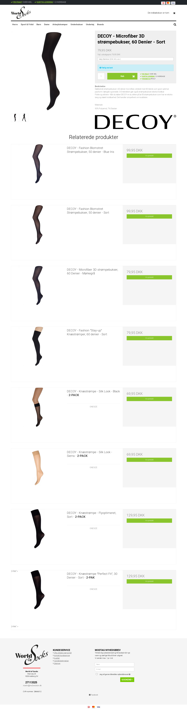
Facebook (93, 695)
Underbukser (77, 24)
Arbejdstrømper (60, 24)
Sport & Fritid (27, 24)
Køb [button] (129, 76)
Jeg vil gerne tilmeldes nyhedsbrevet (116, 673)
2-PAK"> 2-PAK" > (37, 599)
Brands (100, 24)
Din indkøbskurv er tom (163, 13)
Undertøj (90, 24)
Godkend (127, 679)
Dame (46, 24)
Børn (39, 24)
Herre (15, 24)
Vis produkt (149, 156)
